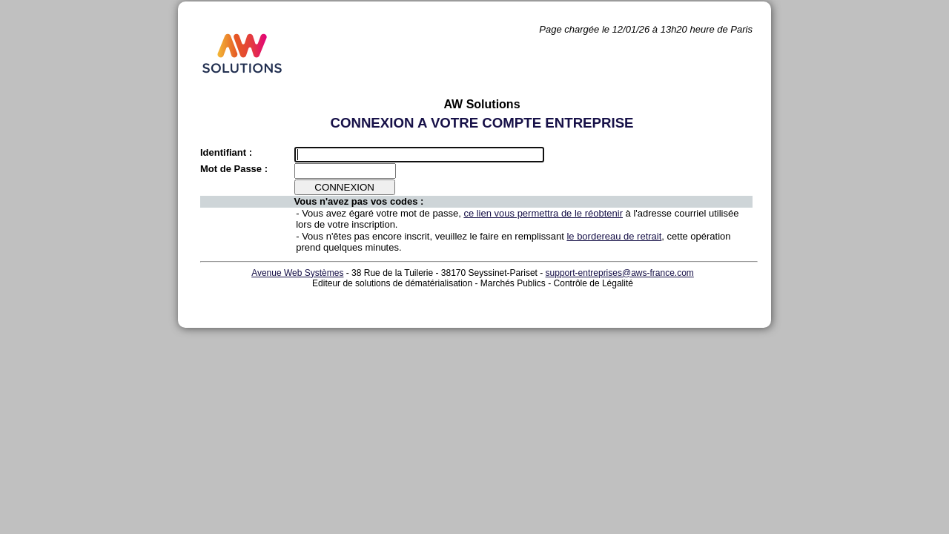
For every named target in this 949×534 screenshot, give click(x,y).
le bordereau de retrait (613, 236)
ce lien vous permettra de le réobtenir (543, 213)
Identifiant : (226, 152)
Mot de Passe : (234, 168)
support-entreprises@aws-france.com (620, 273)
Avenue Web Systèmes (297, 273)
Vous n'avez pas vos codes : (359, 201)
